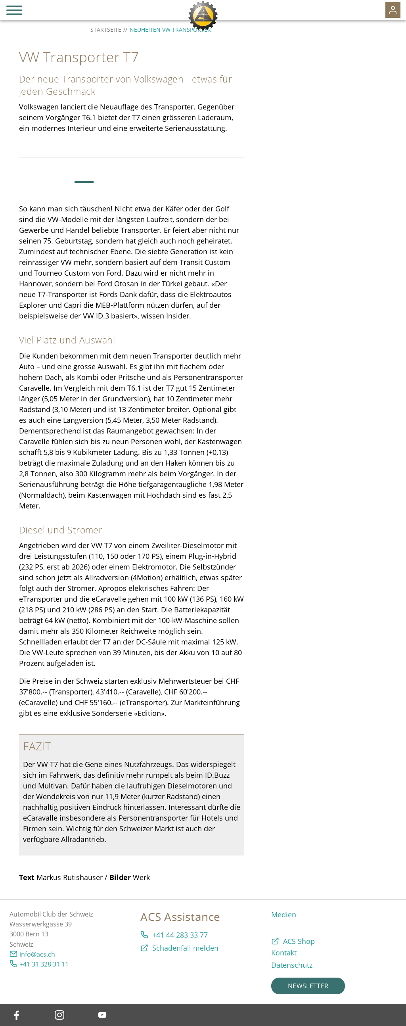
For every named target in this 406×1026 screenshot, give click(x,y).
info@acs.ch (37, 954)
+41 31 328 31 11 (44, 964)
